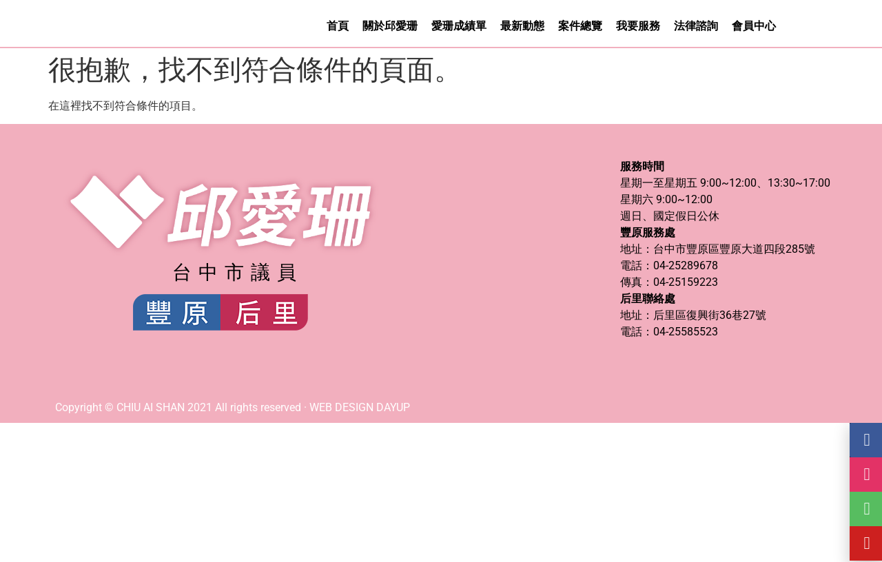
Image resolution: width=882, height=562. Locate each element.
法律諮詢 (696, 26)
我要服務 (638, 26)
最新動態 (522, 26)
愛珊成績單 (458, 26)
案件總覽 (580, 26)
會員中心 (754, 26)
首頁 (338, 26)
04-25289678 (685, 266)
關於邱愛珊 (390, 26)
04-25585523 (685, 333)
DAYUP (393, 408)
